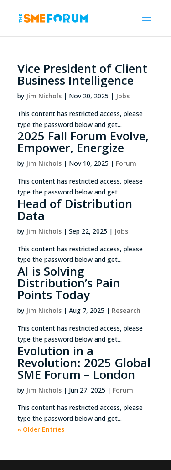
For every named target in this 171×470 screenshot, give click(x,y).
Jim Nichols (44, 96)
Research (126, 310)
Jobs (123, 96)
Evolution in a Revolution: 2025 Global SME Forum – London (83, 362)
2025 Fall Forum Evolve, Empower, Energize (83, 142)
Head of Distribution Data (74, 209)
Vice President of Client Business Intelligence (82, 74)
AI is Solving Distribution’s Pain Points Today (68, 283)
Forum (126, 163)
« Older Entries (40, 429)
